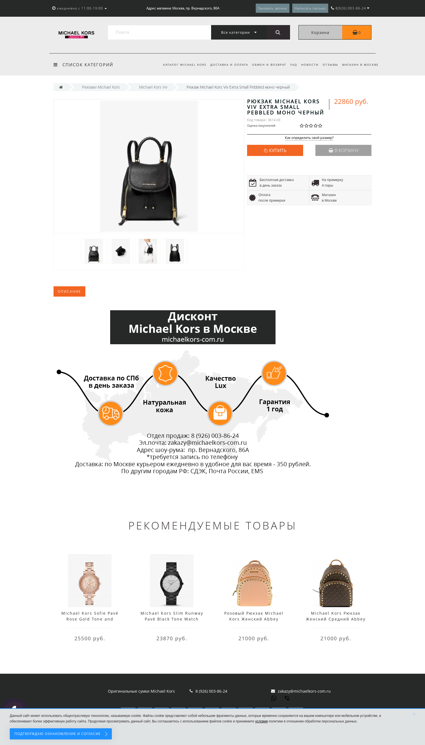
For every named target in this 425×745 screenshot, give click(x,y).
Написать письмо (310, 8)
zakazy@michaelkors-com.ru (304, 691)
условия (261, 721)
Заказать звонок (272, 8)
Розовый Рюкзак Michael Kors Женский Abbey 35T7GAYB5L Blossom (254, 618)
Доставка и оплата (225, 65)
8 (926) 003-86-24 (211, 691)
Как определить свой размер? (309, 138)
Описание (69, 291)
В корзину (344, 150)
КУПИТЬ (277, 150)
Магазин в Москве (360, 65)
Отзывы (329, 65)
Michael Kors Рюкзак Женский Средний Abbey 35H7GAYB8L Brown (336, 618)
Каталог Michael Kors (179, 65)
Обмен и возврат (265, 65)
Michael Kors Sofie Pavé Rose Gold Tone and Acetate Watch (90, 618)
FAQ (291, 65)
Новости (308, 65)
